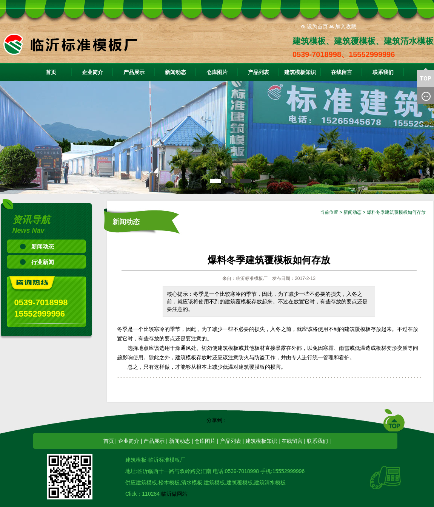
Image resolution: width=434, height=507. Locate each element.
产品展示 (134, 72)
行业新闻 (42, 262)
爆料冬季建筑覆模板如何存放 (396, 212)
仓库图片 (217, 72)
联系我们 (383, 72)
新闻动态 (175, 72)
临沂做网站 (174, 494)
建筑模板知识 (300, 72)
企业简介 (92, 72)
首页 (51, 72)
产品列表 (258, 72)
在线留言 (341, 72)
